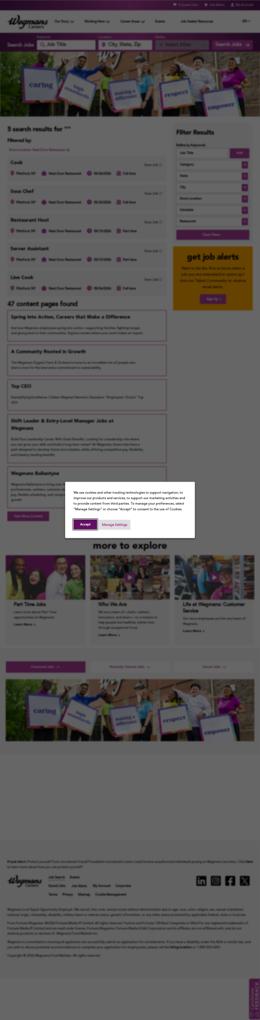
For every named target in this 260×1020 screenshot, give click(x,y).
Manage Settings (114, 525)
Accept (85, 524)
